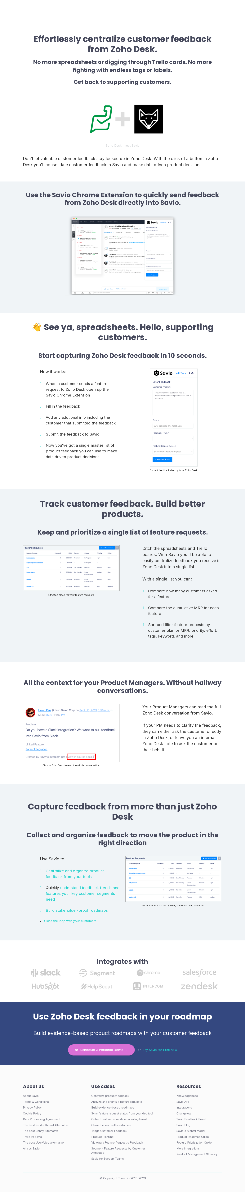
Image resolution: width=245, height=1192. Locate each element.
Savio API (182, 1102)
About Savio (31, 1096)
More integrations (188, 1148)
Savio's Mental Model (190, 1131)
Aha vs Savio (31, 1148)
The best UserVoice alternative (43, 1142)
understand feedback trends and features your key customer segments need (82, 893)
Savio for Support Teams (107, 1158)
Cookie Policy (32, 1113)
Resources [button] (130, 8)
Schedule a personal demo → (101, 1050)
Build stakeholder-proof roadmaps (77, 910)
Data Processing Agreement (41, 1119)
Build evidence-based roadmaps (112, 1107)
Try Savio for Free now (160, 1049)
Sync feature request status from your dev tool (122, 1113)
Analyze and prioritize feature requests (116, 1102)
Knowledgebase (187, 1096)
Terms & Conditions (36, 1102)
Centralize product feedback (110, 1096)
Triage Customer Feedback (109, 1131)
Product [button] (66, 8)
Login (160, 8)
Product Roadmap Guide (192, 1137)
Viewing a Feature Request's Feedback (117, 1142)
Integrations (184, 1107)
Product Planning (102, 1137)
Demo (177, 9)
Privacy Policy (32, 1107)
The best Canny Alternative (41, 1131)
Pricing (111, 8)
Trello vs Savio (32, 1137)
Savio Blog (183, 1125)
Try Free (203, 9)
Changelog (183, 1113)
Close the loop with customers (111, 1125)
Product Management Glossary (196, 1154)
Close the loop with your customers (70, 921)
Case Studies (90, 8)
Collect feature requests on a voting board (119, 1119)
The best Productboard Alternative (46, 1125)
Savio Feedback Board (191, 1119)
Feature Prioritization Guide (194, 1142)
